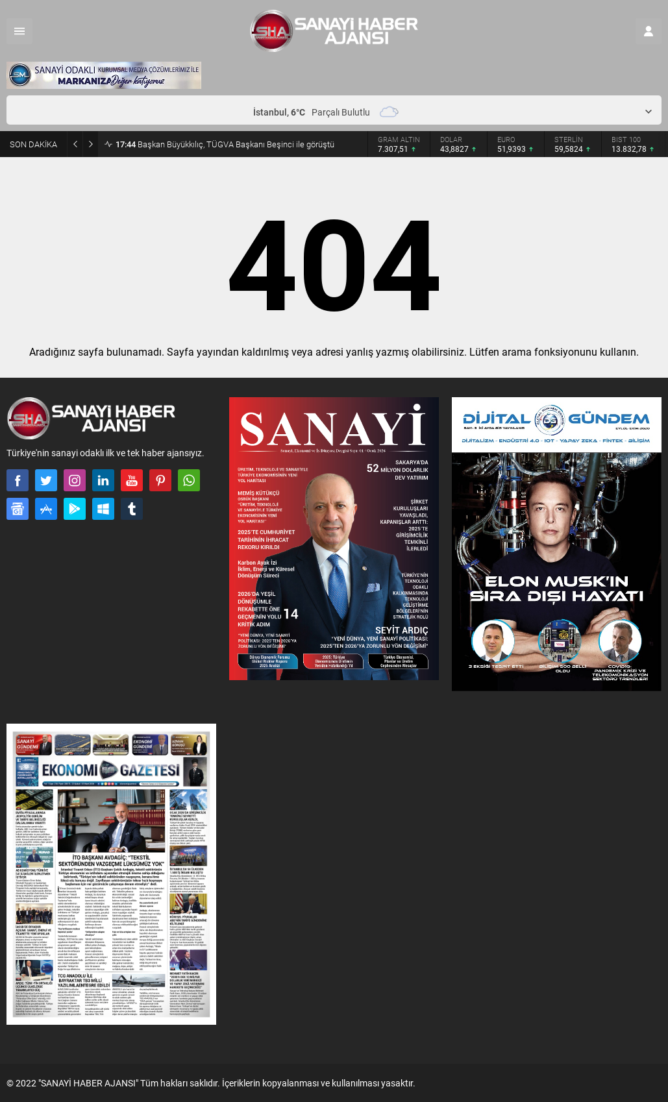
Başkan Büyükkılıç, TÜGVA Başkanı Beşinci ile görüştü (225, 144)
